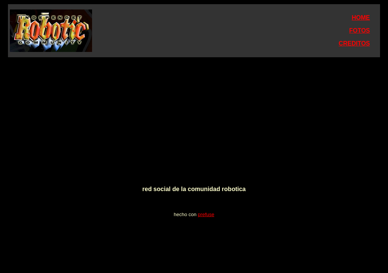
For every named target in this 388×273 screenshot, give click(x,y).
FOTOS (359, 30)
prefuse (206, 214)
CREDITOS (354, 43)
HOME (361, 17)
